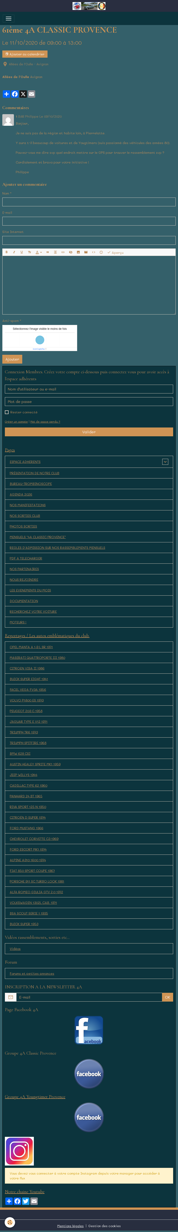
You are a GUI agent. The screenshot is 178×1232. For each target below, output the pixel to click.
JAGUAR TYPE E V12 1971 (29, 721)
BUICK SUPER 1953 (24, 924)
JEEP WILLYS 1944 (23, 775)
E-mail (7, 212)
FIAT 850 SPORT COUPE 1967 (32, 870)
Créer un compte (16, 421)
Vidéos (15, 948)
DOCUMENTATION (24, 601)
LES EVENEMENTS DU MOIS (30, 590)
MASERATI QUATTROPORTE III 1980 (37, 657)
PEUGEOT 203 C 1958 (26, 711)
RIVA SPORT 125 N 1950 (28, 807)
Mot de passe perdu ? (45, 421)
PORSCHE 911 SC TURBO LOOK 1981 (37, 881)
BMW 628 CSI (20, 753)
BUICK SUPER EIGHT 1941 (29, 679)
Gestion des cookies (104, 1226)
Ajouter (12, 359)
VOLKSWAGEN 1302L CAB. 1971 (33, 902)
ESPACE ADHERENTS (25, 461)
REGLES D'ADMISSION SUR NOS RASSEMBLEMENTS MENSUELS (57, 547)
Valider (89, 431)
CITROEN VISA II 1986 (27, 668)
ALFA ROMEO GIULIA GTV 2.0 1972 (36, 892)
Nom (5, 193)
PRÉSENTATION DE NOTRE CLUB (34, 473)
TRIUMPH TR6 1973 (24, 732)
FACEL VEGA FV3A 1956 (28, 689)
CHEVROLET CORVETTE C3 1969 (34, 838)
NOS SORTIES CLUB (25, 515)
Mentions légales (70, 1226)
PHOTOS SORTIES (23, 526)
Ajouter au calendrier (24, 54)
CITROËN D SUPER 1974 (28, 817)
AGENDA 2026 (21, 494)
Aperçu (115, 252)
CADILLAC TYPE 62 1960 (28, 785)
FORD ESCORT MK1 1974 (28, 849)
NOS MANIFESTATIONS (28, 505)
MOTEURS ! (18, 622)
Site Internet (13, 231)
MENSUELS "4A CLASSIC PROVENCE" (38, 537)
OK (167, 997)
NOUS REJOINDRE (24, 579)
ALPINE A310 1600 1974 (28, 860)
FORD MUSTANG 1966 (26, 828)
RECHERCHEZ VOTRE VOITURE (33, 611)
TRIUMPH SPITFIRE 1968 (28, 743)
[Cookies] (10, 1222)
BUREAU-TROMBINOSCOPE (31, 483)
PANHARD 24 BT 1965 (26, 796)
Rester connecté (24, 412)
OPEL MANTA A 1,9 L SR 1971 (31, 647)
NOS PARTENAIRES (24, 569)
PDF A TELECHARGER (26, 558)
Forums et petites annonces (32, 973)
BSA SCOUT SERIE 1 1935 (29, 913)
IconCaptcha (39, 349)
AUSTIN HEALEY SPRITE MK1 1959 (35, 764)
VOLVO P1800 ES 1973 (27, 700)
